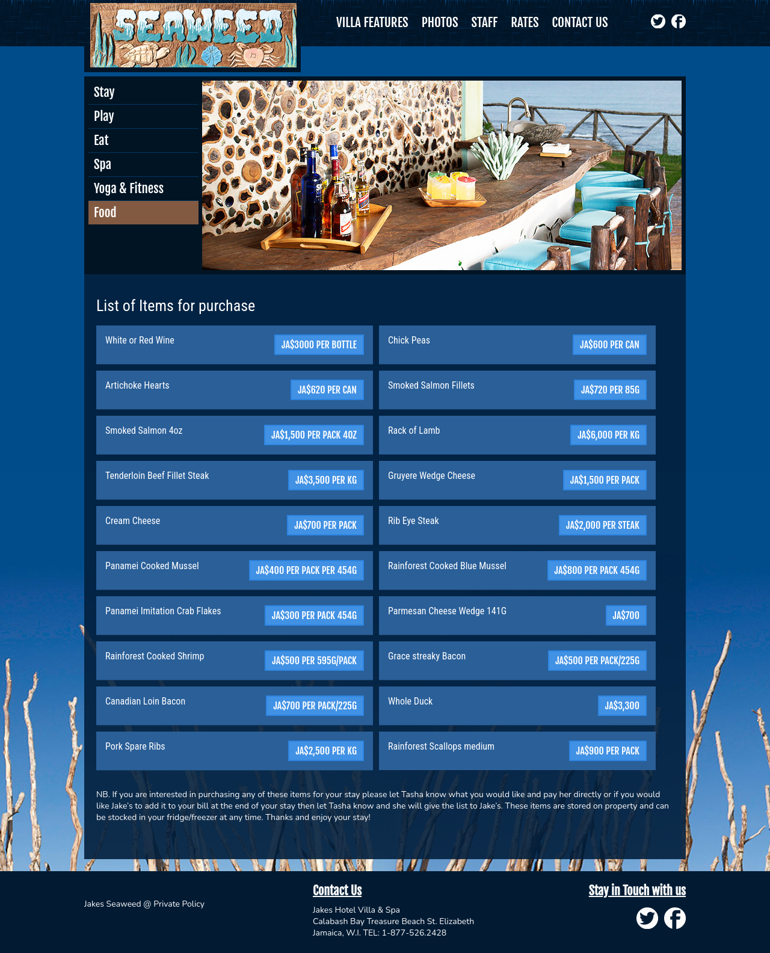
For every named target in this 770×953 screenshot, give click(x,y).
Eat (101, 140)
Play (104, 116)
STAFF (485, 22)
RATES (524, 22)
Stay (104, 92)
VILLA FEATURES (372, 22)
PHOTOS (440, 22)
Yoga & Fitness (129, 188)
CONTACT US (580, 22)
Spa (102, 164)
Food (105, 212)
